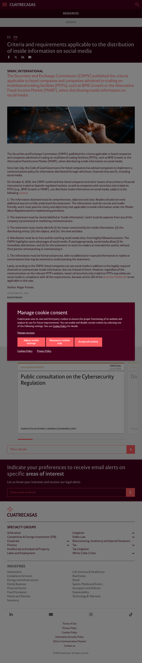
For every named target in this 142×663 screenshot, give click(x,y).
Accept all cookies (88, 341)
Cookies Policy (25, 351)
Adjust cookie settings (31, 342)
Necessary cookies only (60, 342)
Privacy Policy (44, 351)
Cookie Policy (60, 326)
